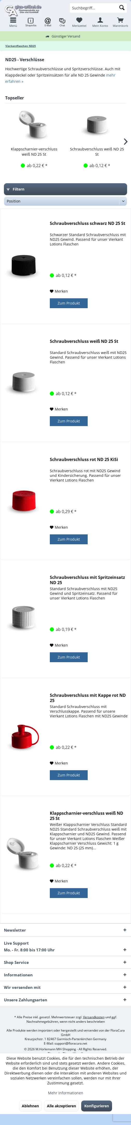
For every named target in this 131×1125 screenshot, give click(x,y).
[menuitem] (120, 22)
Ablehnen (30, 1105)
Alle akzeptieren (61, 1105)
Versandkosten (94, 1017)
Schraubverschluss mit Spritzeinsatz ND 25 (87, 580)
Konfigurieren (96, 1105)
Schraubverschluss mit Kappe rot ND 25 (88, 698)
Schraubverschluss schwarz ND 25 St (87, 223)
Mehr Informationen (65, 1092)
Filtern (15, 189)
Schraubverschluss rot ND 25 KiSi (84, 459)
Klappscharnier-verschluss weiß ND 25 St (34, 152)
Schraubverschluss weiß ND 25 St (97, 152)
